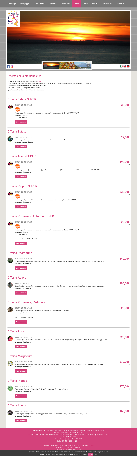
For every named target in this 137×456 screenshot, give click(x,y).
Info (96, 454)
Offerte (76, 4)
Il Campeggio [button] (25, 4)
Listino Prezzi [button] (40, 4)
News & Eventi (107, 4)
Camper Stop (65, 4)
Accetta (90, 454)
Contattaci (120, 4)
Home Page (12, 4)
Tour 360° (95, 4)
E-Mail (39, 81)
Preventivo (53, 4)
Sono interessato (21, 122)
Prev (45, 65)
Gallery (85, 4)
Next (88, 65)
